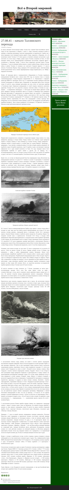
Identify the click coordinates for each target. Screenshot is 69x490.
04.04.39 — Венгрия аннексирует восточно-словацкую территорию (59, 63)
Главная (19, 29)
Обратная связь (54, 29)
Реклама (63, 29)
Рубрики (27, 29)
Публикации (35, 29)
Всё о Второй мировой (34, 8)
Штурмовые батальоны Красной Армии (11, 480)
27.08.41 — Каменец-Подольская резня (11, 482)
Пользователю (44, 29)
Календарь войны (6, 479)
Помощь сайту (32, 34)
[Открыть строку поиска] (39, 34)
